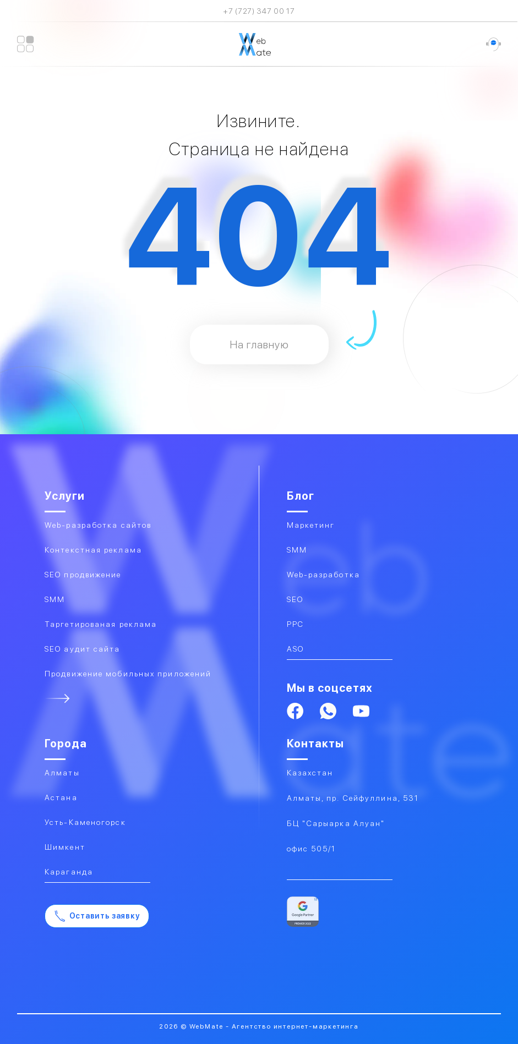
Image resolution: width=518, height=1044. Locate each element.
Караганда (69, 871)
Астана (61, 797)
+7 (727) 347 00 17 (259, 11)
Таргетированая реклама (101, 624)
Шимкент (65, 847)
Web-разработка (323, 574)
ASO (295, 648)
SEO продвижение (83, 574)
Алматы (62, 772)
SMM (297, 549)
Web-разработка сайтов (98, 525)
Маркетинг (311, 525)
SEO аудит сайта (83, 648)
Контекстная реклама (93, 549)
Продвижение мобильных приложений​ (128, 673)
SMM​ (55, 599)
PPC (295, 624)
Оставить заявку (97, 916)
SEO (295, 599)
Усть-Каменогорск (85, 822)
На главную (259, 344)
